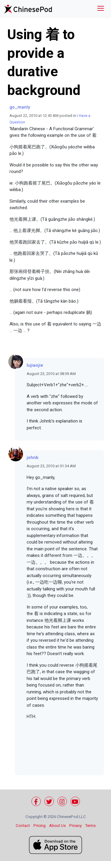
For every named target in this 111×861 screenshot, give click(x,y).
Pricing (39, 825)
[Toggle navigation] (100, 9)
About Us (57, 825)
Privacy (75, 825)
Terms (90, 825)
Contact (23, 825)
